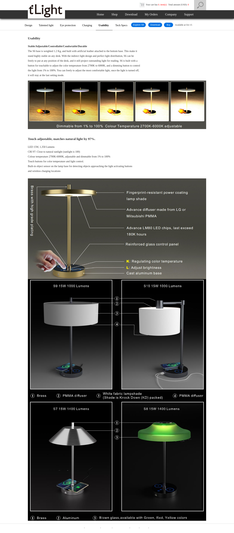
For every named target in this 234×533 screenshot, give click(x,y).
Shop (114, 14)
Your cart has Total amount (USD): (164, 4)
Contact (144, 528)
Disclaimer (106, 528)
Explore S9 (138, 25)
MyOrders (154, 528)
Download (131, 14)
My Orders (151, 14)
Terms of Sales (92, 528)
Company (171, 14)
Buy (168, 25)
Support (189, 14)
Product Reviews (121, 528)
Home (100, 14)
